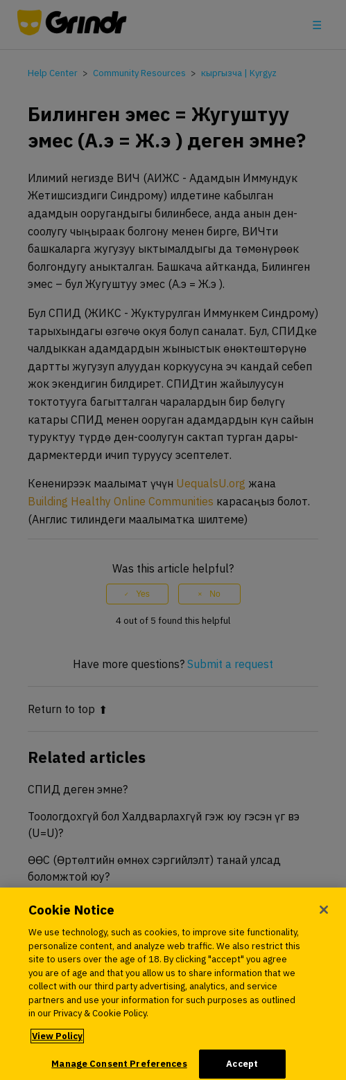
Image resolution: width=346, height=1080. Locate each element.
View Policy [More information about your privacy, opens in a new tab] (57, 1041)
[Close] (324, 915)
